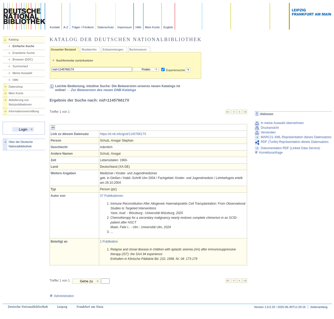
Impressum (124, 27)
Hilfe (138, 27)
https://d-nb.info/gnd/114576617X (123, 134)
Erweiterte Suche (24, 52)
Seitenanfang (318, 307)
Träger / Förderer (83, 27)
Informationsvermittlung (24, 111)
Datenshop (16, 86)
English (168, 27)
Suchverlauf (20, 66)
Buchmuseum (138, 49)
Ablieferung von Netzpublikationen (20, 102)
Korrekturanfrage (269, 152)
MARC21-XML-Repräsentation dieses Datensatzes (296, 137)
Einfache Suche (23, 46)
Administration (62, 296)
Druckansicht (270, 128)
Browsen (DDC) (23, 59)
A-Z (65, 27)
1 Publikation (109, 241)
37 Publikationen (111, 196)
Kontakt (55, 27)
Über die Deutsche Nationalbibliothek (21, 144)
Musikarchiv (89, 49)
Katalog (14, 39)
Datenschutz (106, 27)
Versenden (268, 132)
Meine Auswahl (22, 73)
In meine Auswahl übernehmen (282, 123)
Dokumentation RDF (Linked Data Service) (290, 148)
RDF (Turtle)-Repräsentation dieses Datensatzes (295, 142)
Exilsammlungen (113, 49)
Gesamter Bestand (63, 49)
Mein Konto (152, 27)
